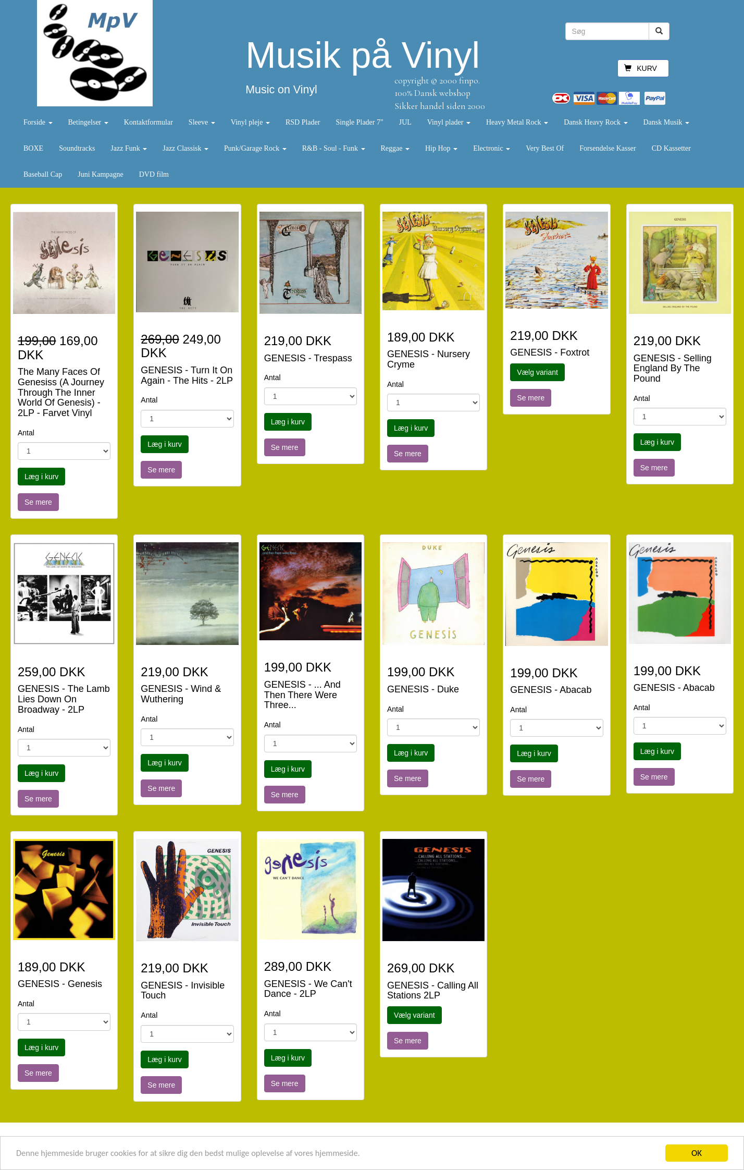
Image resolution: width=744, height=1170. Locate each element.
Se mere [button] (38, 502)
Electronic (491, 148)
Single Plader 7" (359, 122)
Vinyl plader (448, 122)
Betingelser (88, 122)
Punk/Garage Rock (255, 148)
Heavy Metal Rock (517, 122)
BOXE (33, 148)
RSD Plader (303, 122)
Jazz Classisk (185, 148)
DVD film (154, 174)
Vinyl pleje (250, 122)
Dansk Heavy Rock (595, 122)
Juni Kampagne (100, 174)
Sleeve (202, 122)
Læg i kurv (41, 476)
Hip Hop (441, 148)
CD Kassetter (671, 148)
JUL (405, 122)
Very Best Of (545, 148)
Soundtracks (77, 148)
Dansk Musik (666, 122)
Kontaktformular (148, 122)
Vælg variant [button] (537, 372)
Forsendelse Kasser (607, 148)
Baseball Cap (42, 174)
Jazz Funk (128, 148)
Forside (38, 122)
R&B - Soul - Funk (333, 148)
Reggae (395, 148)
